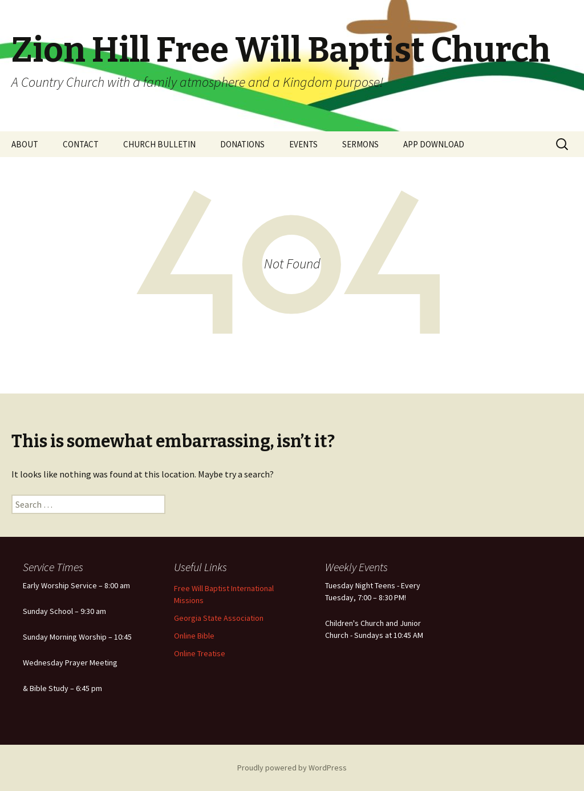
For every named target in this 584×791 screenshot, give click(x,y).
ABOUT (24, 144)
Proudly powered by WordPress (292, 767)
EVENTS (303, 144)
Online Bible (194, 636)
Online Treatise (199, 653)
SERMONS (360, 144)
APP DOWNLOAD (433, 144)
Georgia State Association (218, 618)
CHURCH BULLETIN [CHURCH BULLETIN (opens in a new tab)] (159, 144)
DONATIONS (242, 144)
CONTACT (81, 144)
